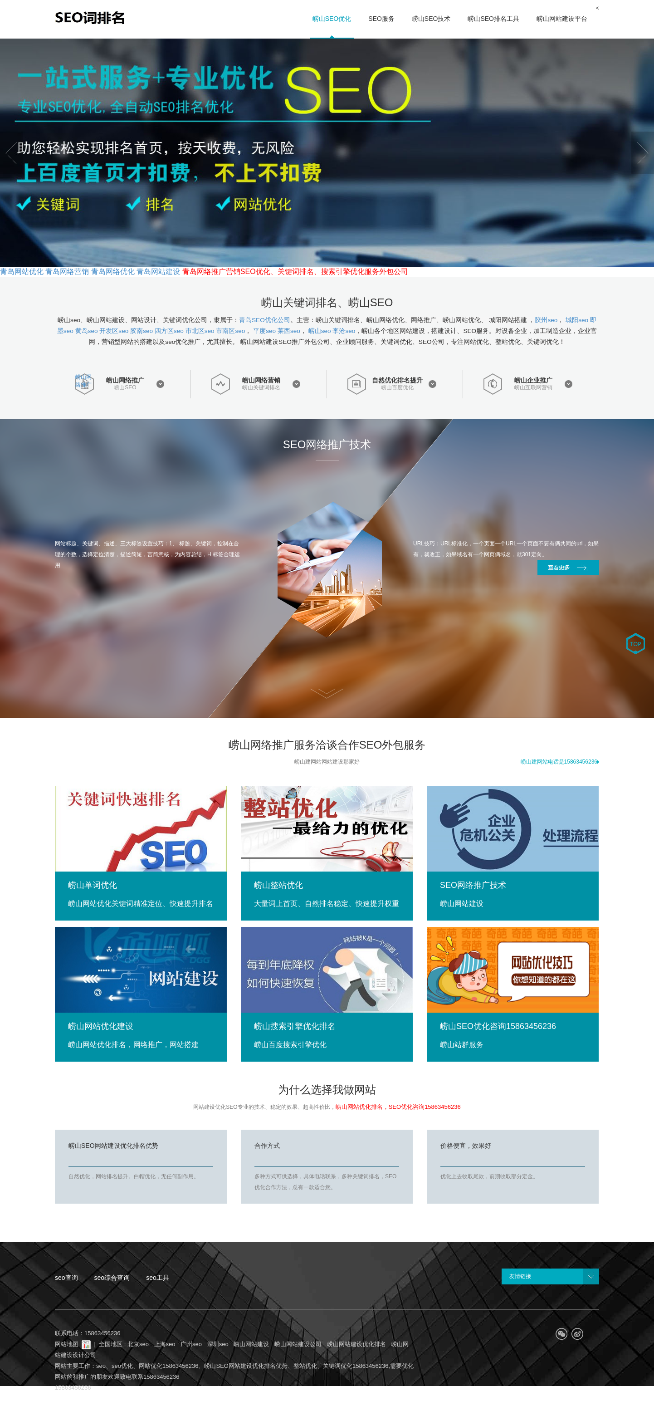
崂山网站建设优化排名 (356, 1344)
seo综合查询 (112, 1277)
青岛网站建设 (158, 271)
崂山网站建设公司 (298, 1344)
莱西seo (289, 331)
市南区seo (230, 331)
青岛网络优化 (113, 271)
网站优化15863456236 (169, 1365)
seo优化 (122, 1365)
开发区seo (113, 331)
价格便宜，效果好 (465, 1145)
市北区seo (200, 331)
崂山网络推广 (83, 381)
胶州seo (546, 320)
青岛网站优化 (22, 271)
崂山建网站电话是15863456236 (560, 762)
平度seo (264, 331)
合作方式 (267, 1145)
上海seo (165, 1344)
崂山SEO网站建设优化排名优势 (113, 1145)
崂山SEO (125, 388)
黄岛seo (86, 331)
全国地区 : (113, 1344)
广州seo (191, 1344)
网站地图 (66, 1344)
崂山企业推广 (533, 380)
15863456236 (73, 1387)
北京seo (138, 1344)
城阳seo (577, 320)
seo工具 (157, 1277)
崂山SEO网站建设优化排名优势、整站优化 (260, 1365)
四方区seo (169, 331)
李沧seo (343, 331)
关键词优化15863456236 (356, 1365)
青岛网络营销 (67, 271)
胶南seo (141, 331)
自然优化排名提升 (397, 380)
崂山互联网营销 (533, 388)
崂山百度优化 (397, 388)
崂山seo (319, 331)
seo (101, 1365)
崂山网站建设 (251, 1344)
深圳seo (218, 1344)
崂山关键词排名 (261, 388)
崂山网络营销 (261, 380)
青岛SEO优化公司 (264, 320)
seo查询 (66, 1277)
